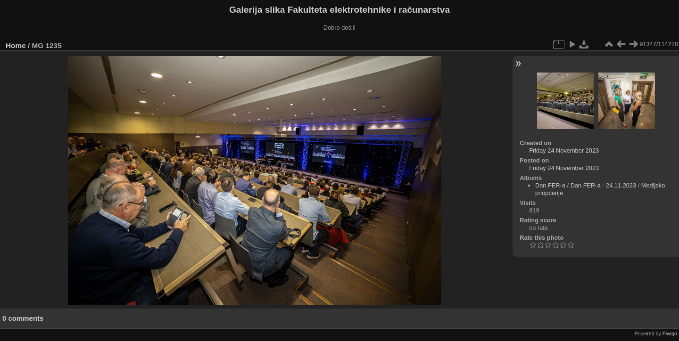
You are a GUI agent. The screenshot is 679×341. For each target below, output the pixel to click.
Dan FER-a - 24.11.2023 (603, 185)
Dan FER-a (550, 185)
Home (16, 45)
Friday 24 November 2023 (564, 150)
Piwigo (669, 333)
